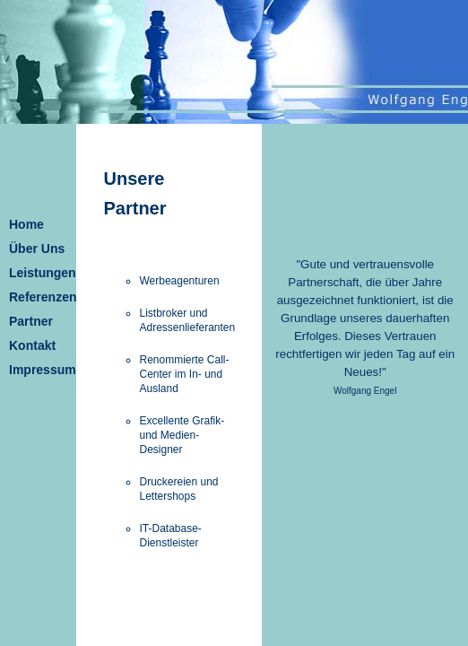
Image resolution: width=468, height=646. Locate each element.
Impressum (42, 369)
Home (26, 224)
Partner (31, 321)
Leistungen (42, 273)
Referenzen (42, 297)
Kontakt (32, 345)
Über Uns (37, 248)
